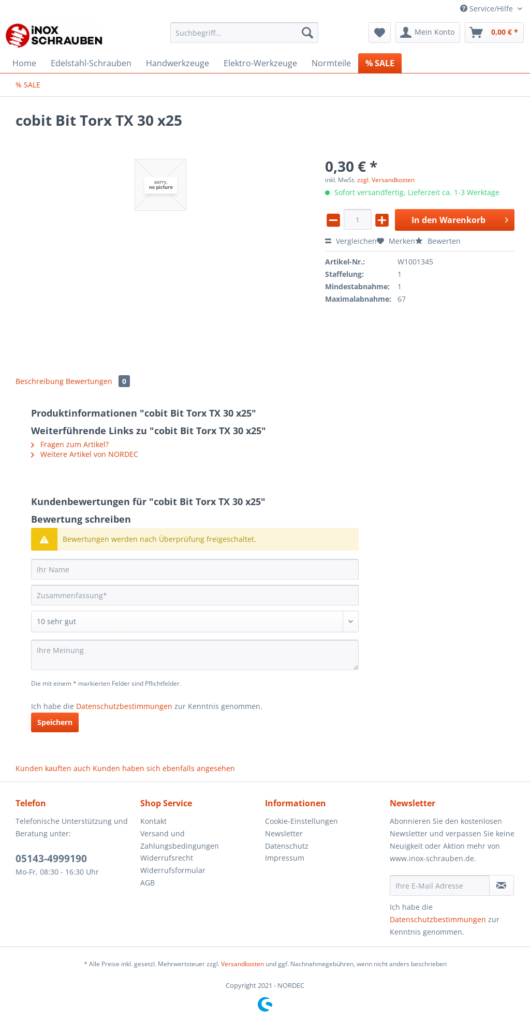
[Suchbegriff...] (244, 32)
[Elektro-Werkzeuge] (260, 63)
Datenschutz (286, 846)
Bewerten (438, 241)
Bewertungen (98, 381)
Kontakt (153, 821)
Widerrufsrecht (166, 858)
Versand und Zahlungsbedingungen (179, 840)
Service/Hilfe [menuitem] (487, 8)
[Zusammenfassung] (195, 595)
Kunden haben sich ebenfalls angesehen (164, 768)
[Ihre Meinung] (195, 655)
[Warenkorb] (494, 32)
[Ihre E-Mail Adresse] (440, 885)
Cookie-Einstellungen (301, 821)
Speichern (54, 722)
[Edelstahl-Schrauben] (91, 63)
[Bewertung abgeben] (195, 621)
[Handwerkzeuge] (177, 63)
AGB (147, 883)
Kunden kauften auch (53, 768)
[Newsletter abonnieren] (501, 885)
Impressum (284, 858)
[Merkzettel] (380, 32)
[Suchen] (307, 32)
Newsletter (284, 833)
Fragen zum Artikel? (70, 444)
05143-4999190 (51, 858)
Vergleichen (351, 241)
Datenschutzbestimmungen (124, 706)
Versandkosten (242, 963)
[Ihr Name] (195, 569)
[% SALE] (380, 63)
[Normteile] (331, 63)
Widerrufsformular (172, 870)
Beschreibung (40, 381)
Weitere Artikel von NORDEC (84, 454)
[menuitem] (244, 37)
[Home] (24, 63)
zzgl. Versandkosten (386, 179)
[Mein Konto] (427, 32)
